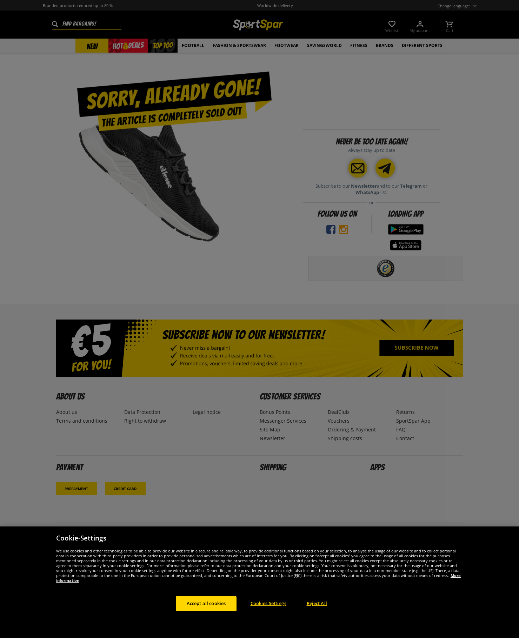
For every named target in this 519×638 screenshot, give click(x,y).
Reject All (317, 611)
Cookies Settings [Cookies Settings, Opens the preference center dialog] (268, 611)
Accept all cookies (206, 611)
